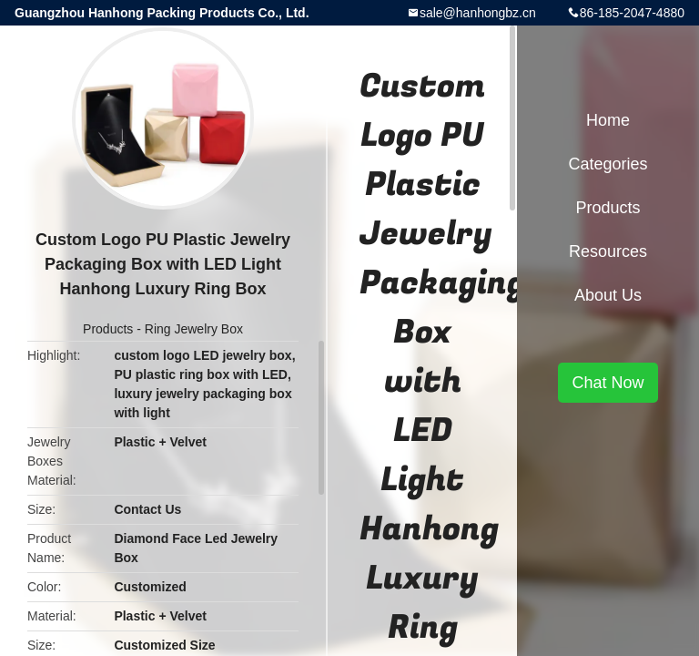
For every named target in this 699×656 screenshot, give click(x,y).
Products (108, 329)
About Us (608, 295)
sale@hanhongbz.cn (478, 12)
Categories (607, 164)
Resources (608, 251)
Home (608, 120)
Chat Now (607, 383)
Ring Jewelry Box (194, 329)
